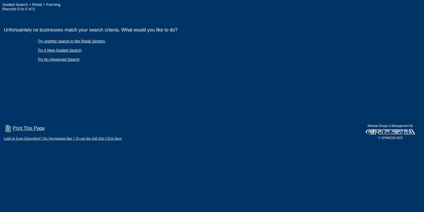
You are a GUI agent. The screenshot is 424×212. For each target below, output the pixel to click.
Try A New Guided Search (60, 50)
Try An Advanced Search (59, 59)
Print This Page (24, 128)
